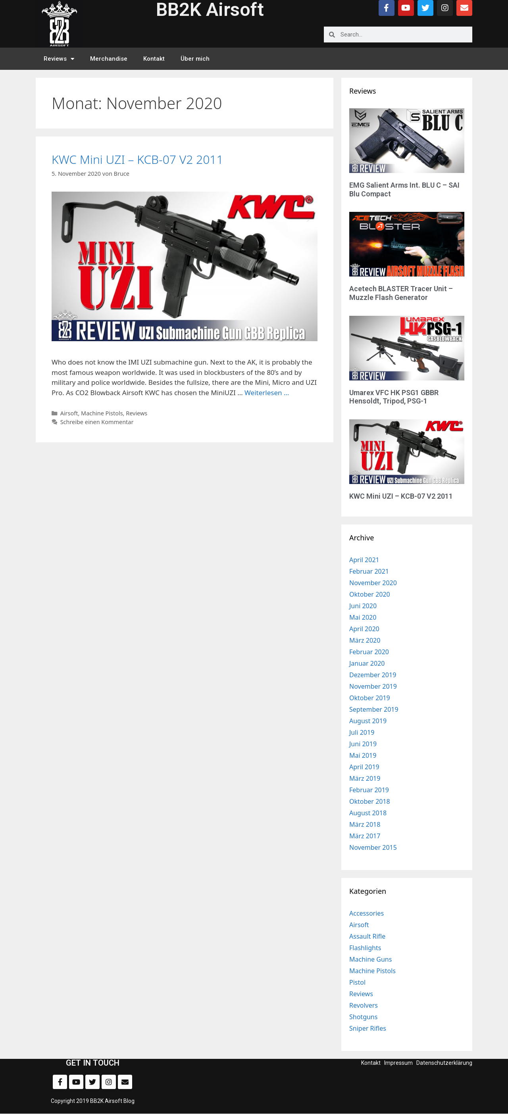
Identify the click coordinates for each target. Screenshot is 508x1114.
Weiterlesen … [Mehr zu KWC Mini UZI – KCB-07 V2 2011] (266, 392)
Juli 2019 (361, 732)
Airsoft (69, 413)
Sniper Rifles (367, 1028)
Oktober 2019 (369, 697)
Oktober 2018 (369, 801)
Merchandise (108, 58)
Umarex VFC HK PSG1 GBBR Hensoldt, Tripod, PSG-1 (394, 396)
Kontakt (154, 58)
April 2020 (364, 628)
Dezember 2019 (372, 674)
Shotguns (363, 1016)
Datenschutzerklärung (444, 1063)
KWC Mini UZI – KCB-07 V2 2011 (137, 159)
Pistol (357, 982)
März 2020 (364, 640)
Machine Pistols (102, 413)
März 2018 (364, 824)
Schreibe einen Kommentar (97, 422)
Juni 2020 (363, 605)
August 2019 (368, 720)
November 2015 (373, 847)
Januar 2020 (367, 663)
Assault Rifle (367, 936)
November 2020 (373, 582)
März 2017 (364, 836)
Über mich (195, 58)
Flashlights (365, 947)
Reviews (59, 59)
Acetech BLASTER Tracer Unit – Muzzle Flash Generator (401, 293)
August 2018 (368, 813)
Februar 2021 (369, 571)
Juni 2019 (363, 743)
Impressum (398, 1063)
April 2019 (364, 767)
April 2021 (364, 559)
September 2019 (373, 709)
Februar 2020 (369, 651)
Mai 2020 (362, 617)
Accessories (366, 913)
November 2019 (373, 686)
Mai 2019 (362, 755)
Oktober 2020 (369, 594)
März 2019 (364, 778)
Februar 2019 (369, 790)
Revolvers (363, 1005)
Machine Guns (370, 959)
